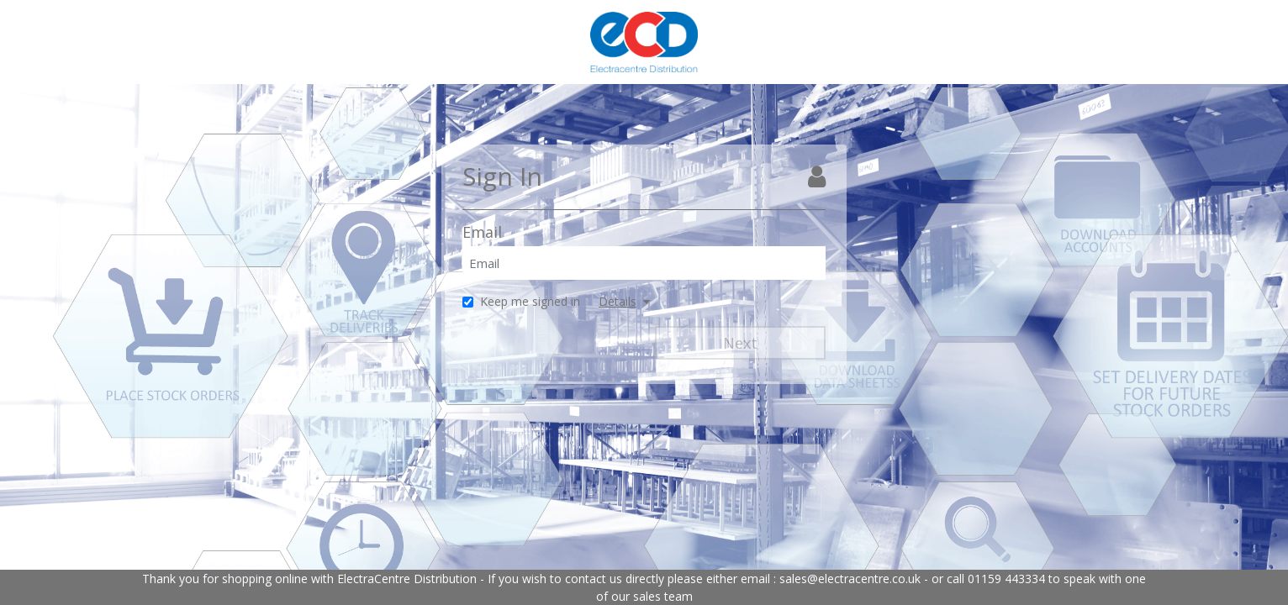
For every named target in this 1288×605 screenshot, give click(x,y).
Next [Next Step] (740, 343)
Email (482, 232)
